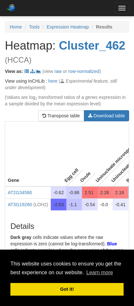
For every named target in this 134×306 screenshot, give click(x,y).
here (53, 81)
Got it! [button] (67, 289)
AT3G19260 (20, 204)
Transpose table (61, 115)
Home (16, 26)
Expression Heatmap (68, 26)
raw (58, 71)
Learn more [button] (100, 272)
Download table (106, 115)
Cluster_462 (92, 45)
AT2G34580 (20, 192)
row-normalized (84, 71)
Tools (34, 26)
